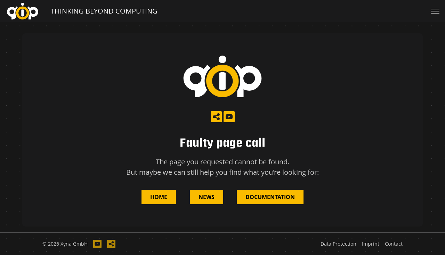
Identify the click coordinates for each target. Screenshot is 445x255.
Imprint (370, 244)
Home (158, 197)
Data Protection (338, 244)
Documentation (270, 197)
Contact (394, 244)
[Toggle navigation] (435, 11)
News (207, 197)
